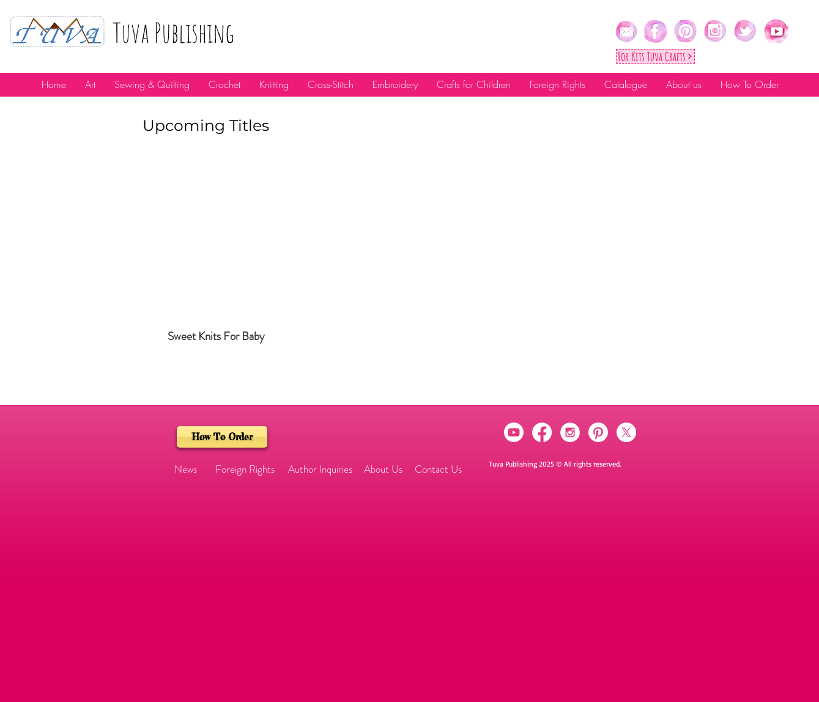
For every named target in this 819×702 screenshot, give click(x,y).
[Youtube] (514, 432)
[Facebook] (542, 432)
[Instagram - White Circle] (570, 432)
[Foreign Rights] (245, 469)
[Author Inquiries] (320, 469)
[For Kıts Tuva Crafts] (655, 56)
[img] (217, 260)
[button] (186, 469)
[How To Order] (222, 437)
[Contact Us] (438, 469)
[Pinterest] (598, 432)
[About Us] (383, 469)
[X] (626, 432)
